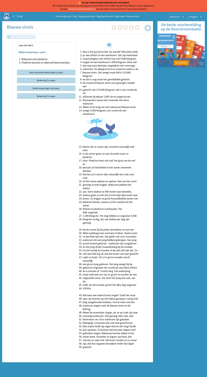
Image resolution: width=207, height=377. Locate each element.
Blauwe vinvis (132, 16)
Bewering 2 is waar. (46, 80)
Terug (17, 16)
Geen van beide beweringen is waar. (46, 72)
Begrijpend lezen (105, 16)
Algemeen (120, 16)
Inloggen (195, 16)
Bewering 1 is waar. (46, 96)
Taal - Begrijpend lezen (84, 16)
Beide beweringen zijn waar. (46, 88)
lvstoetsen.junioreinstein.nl (81, 8)
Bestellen (177, 16)
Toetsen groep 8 (63, 16)
